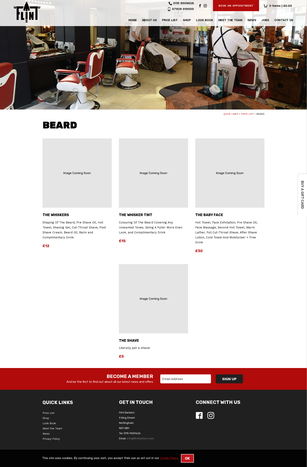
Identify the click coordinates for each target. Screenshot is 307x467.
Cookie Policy (169, 458)
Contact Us (283, 20)
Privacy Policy (51, 438)
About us (149, 20)
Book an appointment (236, 5)
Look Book (204, 20)
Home (132, 20)
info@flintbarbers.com (140, 438)
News (252, 20)
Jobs (265, 20)
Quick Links (230, 114)
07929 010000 (183, 9)
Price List (170, 20)
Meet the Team (230, 20)
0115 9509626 (183, 3)
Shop (187, 20)
